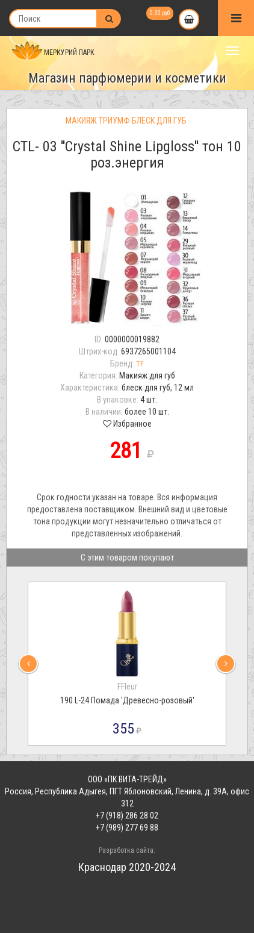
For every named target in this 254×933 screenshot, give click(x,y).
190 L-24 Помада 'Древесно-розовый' (127, 700)
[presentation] (28, 663)
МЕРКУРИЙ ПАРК (53, 52)
